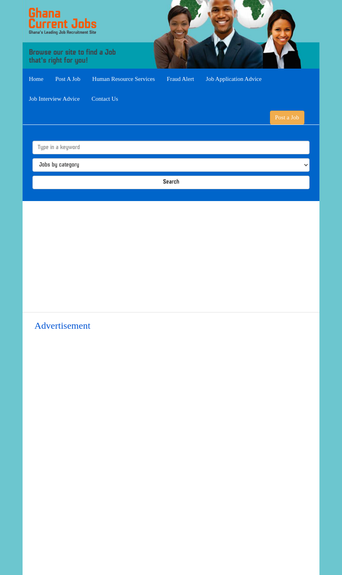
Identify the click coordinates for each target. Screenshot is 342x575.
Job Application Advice (234, 79)
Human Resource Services (123, 79)
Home (36, 79)
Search (171, 182)
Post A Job (67, 79)
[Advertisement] (171, 256)
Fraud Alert (180, 79)
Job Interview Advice (54, 99)
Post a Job (287, 117)
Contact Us (104, 99)
